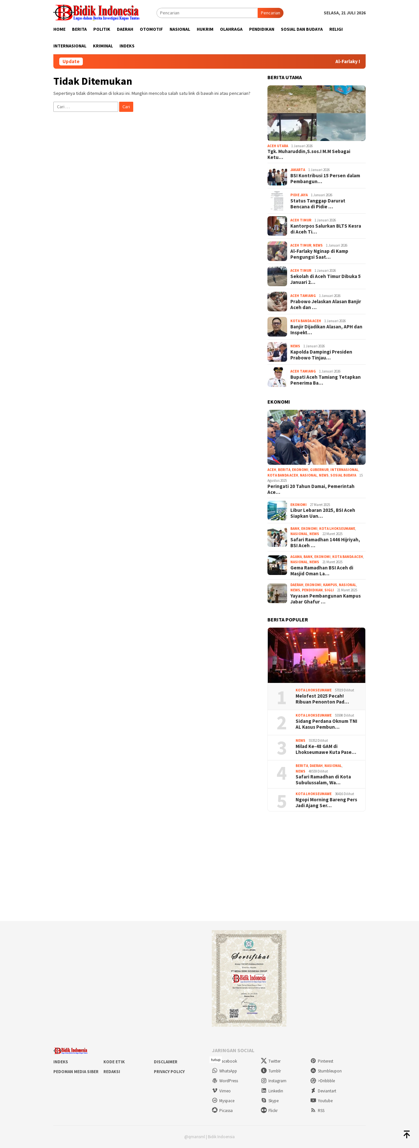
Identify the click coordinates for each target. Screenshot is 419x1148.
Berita (284, 469)
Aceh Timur (300, 220)
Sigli (329, 590)
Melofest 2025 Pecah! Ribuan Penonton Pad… (322, 699)
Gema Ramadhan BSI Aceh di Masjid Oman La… (321, 571)
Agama (296, 556)
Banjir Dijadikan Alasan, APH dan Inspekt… (326, 330)
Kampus (330, 585)
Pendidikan (312, 590)
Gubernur (319, 469)
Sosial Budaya (343, 475)
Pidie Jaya (299, 195)
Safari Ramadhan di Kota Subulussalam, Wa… (323, 780)
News (318, 245)
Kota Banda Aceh (305, 321)
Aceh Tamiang (303, 295)
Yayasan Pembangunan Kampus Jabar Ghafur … (325, 599)
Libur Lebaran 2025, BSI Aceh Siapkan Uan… (322, 513)
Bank (295, 528)
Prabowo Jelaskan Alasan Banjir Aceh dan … (325, 304)
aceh (271, 469)
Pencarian (270, 13)
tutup (215, 1059)
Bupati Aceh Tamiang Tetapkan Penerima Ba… (325, 380)
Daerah (296, 585)
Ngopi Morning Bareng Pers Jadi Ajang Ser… (326, 803)
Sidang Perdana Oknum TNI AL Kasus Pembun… (326, 724)
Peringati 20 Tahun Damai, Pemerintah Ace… (311, 489)
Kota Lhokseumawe (337, 528)
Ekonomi (300, 469)
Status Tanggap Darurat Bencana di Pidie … (317, 204)
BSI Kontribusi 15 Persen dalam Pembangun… (325, 178)
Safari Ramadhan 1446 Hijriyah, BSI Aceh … (325, 542)
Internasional (344, 469)
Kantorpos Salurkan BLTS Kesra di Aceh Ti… (325, 229)
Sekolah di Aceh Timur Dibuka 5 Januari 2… (325, 279)
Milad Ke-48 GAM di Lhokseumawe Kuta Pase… (326, 749)
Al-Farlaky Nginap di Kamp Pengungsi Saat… (319, 254)
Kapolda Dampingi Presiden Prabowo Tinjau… (321, 355)
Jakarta (297, 169)
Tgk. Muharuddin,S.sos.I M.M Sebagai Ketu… (308, 154)
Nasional (308, 475)
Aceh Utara (277, 146)
